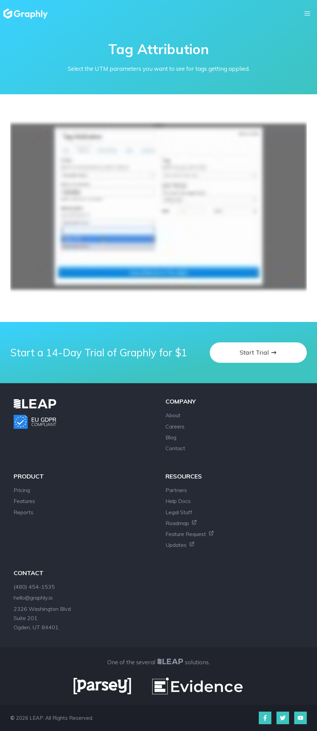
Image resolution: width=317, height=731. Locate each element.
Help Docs (178, 501)
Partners (176, 490)
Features (24, 501)
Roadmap (181, 523)
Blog (170, 437)
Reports (23, 512)
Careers (175, 426)
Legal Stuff (178, 512)
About (172, 415)
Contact (175, 448)
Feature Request (189, 534)
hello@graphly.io (33, 597)
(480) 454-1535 (34, 586)
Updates (180, 544)
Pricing (22, 490)
